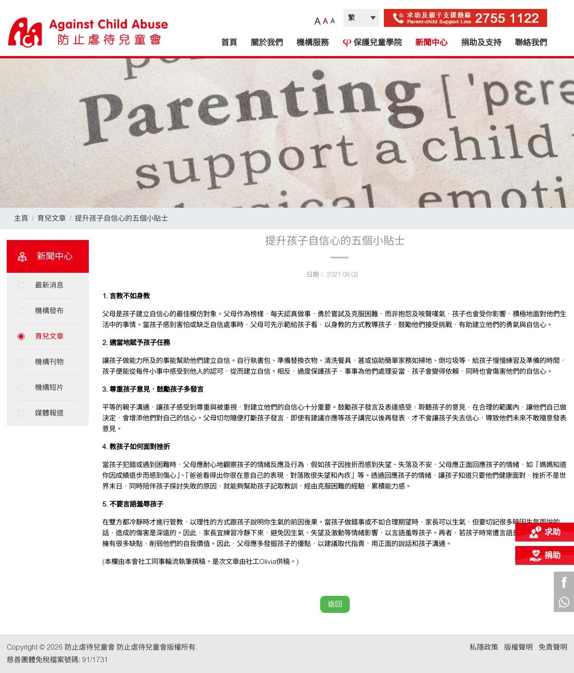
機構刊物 (49, 362)
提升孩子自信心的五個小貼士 (121, 218)
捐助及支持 (481, 42)
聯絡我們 (531, 42)
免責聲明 (553, 647)
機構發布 (49, 311)
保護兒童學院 (372, 42)
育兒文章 (51, 218)
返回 (335, 604)
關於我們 (267, 42)
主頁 (21, 218)
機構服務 (312, 42)
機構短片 (49, 387)
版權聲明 (518, 647)
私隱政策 (484, 647)
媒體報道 (49, 413)
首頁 (229, 42)
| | (361, 18)
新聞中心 (431, 42)
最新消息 (49, 285)
